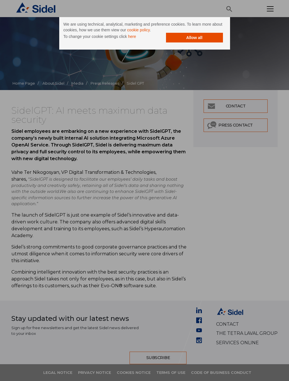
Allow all (194, 37)
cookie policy (138, 30)
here (132, 36)
